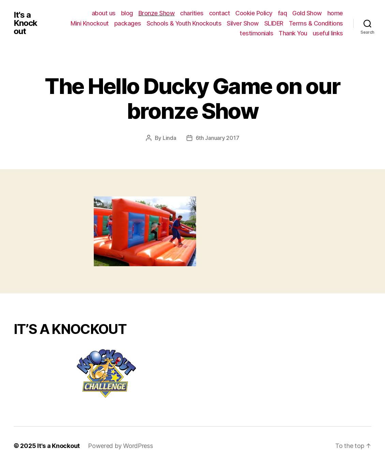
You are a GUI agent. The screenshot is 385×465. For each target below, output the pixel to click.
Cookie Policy (253, 13)
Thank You (293, 33)
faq (282, 13)
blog (127, 13)
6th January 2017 (217, 137)
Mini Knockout (90, 23)
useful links (328, 33)
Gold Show (307, 13)
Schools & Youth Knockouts (184, 23)
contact (219, 13)
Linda (169, 137)
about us (104, 13)
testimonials (256, 33)
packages (127, 23)
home (335, 13)
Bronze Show (156, 13)
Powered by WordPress (120, 445)
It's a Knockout (25, 23)
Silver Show (243, 23)
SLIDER (273, 23)
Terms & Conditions (316, 23)
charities (192, 13)
